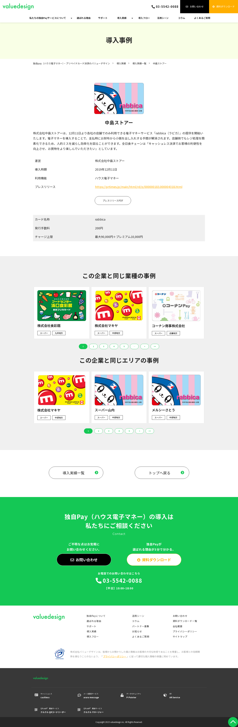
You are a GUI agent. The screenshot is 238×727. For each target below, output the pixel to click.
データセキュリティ (140, 695)
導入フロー (144, 18)
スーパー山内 (105, 410)
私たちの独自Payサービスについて (47, 18)
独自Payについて (96, 615)
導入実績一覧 (139, 63)
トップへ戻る (159, 472)
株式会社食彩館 (48, 325)
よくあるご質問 (202, 18)
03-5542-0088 (167, 6)
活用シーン (163, 18)
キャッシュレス (54, 695)
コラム (181, 18)
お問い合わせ (197, 6)
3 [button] (103, 346)
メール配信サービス (97, 695)
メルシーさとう (163, 410)
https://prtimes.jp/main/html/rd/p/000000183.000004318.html (138, 186)
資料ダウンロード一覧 (185, 621)
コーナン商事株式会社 (168, 325)
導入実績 (121, 18)
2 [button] (93, 346)
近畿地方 (173, 333)
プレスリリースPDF (113, 200)
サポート (102, 18)
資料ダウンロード (225, 6)
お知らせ (137, 631)
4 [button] (113, 346)
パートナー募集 (140, 626)
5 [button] (124, 346)
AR (183, 695)
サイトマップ (180, 636)
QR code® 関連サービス (54, 710)
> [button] (144, 346)
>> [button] (155, 346)
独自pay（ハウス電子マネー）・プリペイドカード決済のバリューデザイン (71, 63)
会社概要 (177, 626)
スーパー (44, 333)
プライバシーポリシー (185, 631)
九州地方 (59, 333)
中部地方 (116, 333)
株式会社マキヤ (106, 325)
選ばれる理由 (84, 18)
